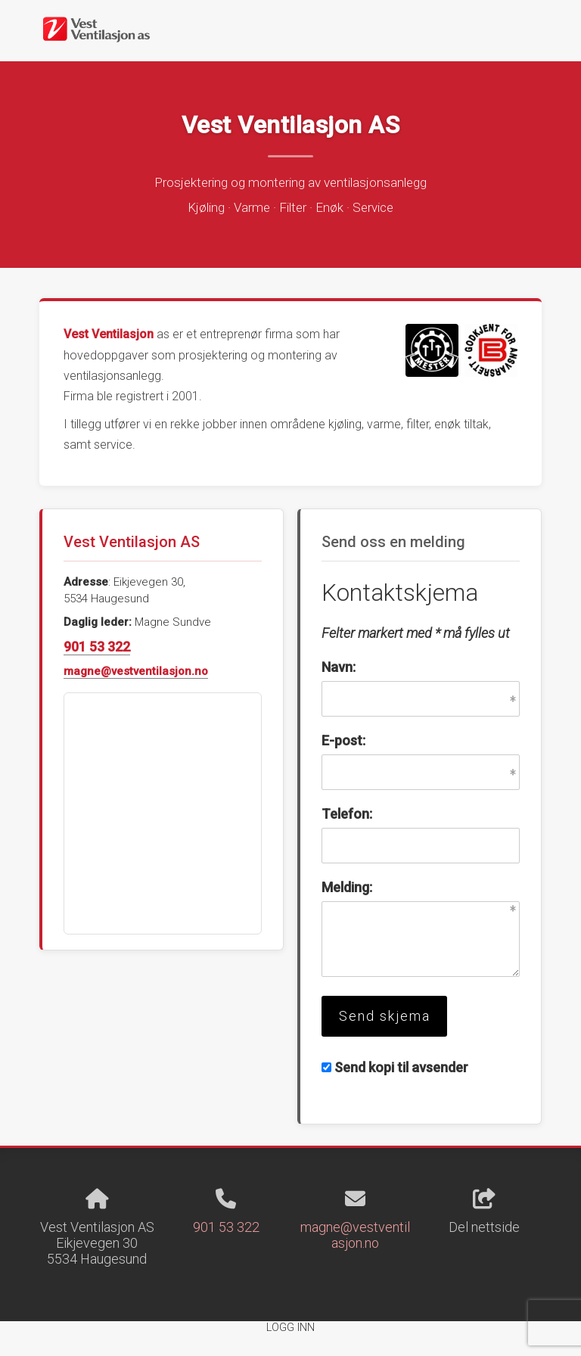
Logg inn (290, 1327)
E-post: (343, 740)
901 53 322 (97, 647)
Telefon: (347, 814)
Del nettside (484, 1212)
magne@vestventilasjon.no (136, 671)
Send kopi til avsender (401, 1067)
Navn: (339, 667)
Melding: (347, 887)
